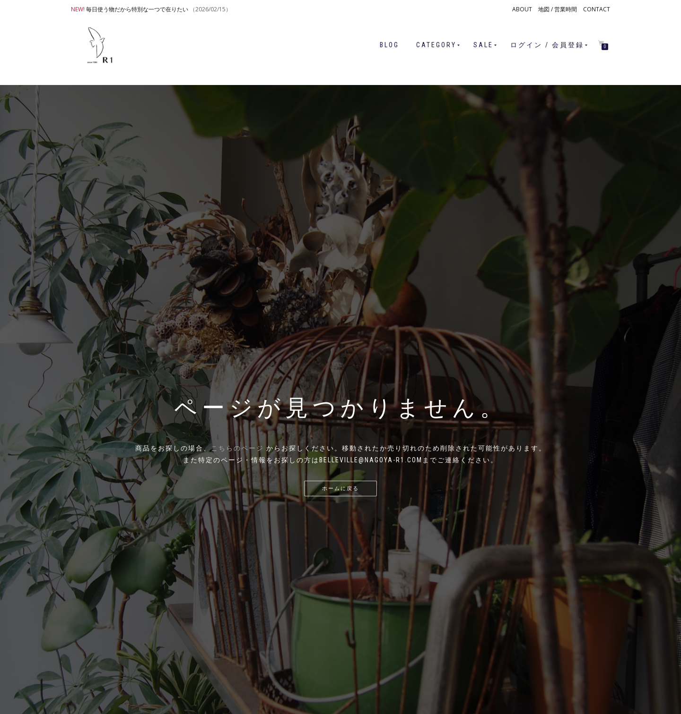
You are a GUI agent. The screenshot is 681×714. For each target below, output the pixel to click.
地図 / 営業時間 (557, 9)
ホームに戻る (340, 488)
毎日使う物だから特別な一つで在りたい (137, 9)
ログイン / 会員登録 (547, 45)
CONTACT (596, 9)
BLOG (389, 45)
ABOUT (522, 9)
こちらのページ (237, 448)
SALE (483, 45)
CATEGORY (436, 45)
